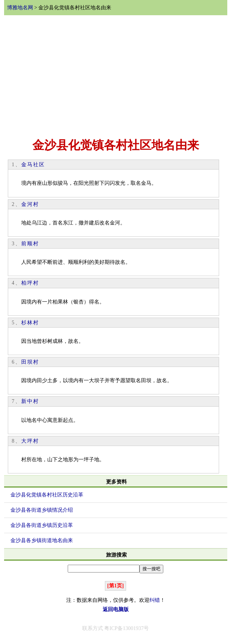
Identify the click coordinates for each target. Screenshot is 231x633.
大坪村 (30, 441)
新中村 (30, 401)
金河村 (30, 204)
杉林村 (30, 322)
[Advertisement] (115, 75)
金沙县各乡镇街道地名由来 (41, 540)
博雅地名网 (20, 7)
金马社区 (33, 164)
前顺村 (30, 243)
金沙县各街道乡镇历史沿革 (41, 525)
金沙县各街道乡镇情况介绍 (41, 510)
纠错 (155, 600)
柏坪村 (30, 283)
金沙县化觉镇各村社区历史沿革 (46, 495)
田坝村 (30, 362)
